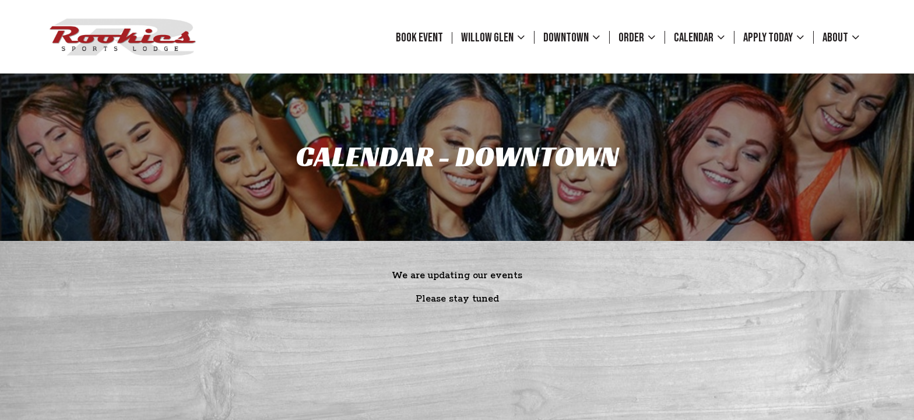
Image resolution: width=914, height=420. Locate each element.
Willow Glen (493, 37)
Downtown (571, 37)
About (841, 37)
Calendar (699, 37)
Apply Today (773, 37)
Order (637, 37)
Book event (419, 38)
